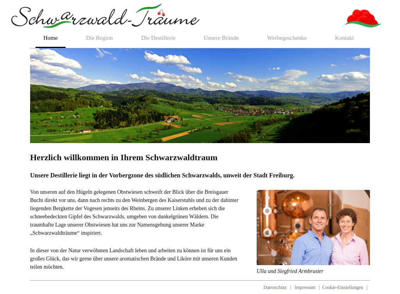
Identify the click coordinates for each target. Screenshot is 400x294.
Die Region (99, 38)
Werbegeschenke (287, 38)
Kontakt (344, 38)
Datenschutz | (278, 287)
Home (50, 38)
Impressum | (307, 287)
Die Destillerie (158, 38)
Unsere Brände (221, 38)
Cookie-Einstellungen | (346, 287)
